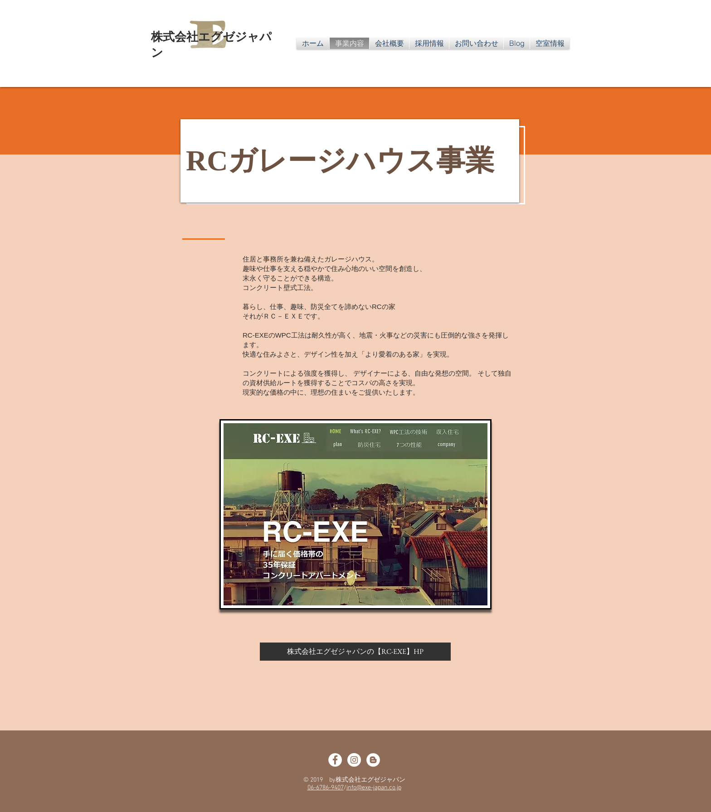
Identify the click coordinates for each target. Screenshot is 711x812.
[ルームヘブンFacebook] (354, 760)
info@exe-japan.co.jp (373, 788)
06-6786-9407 (325, 788)
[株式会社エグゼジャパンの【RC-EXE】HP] (355, 652)
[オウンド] (373, 760)
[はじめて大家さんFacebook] (335, 760)
